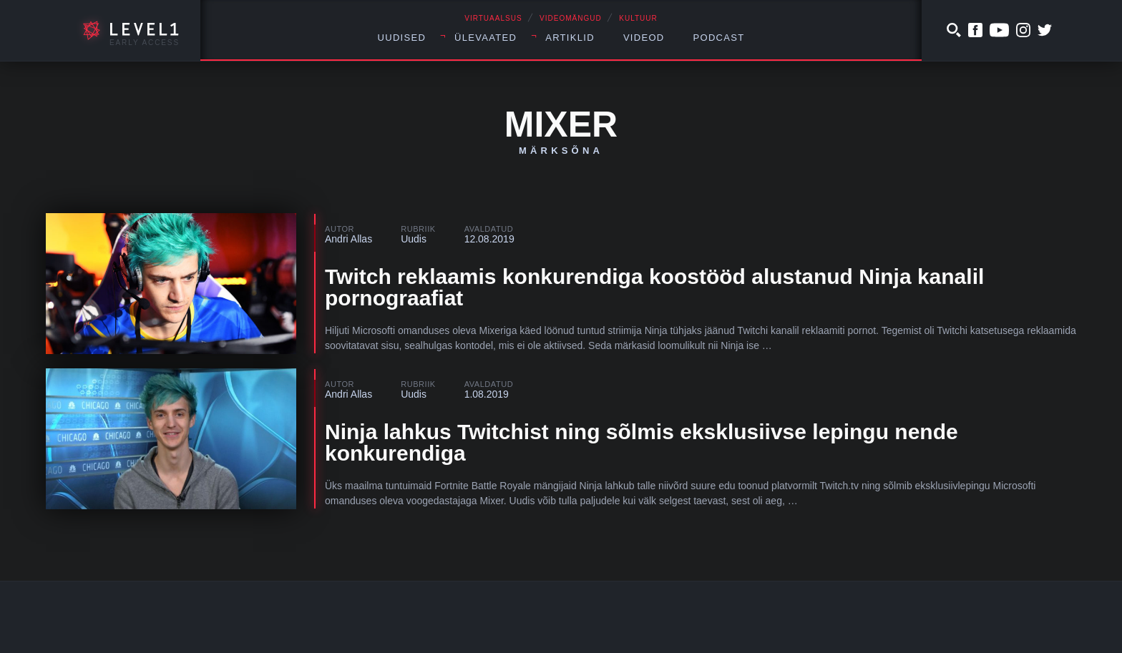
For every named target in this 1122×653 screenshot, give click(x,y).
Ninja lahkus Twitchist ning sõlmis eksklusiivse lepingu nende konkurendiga (641, 442)
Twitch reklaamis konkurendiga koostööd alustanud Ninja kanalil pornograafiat (654, 287)
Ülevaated (485, 37)
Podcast (719, 37)
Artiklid (570, 37)
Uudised (402, 37)
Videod (644, 37)
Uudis (413, 239)
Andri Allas (348, 239)
